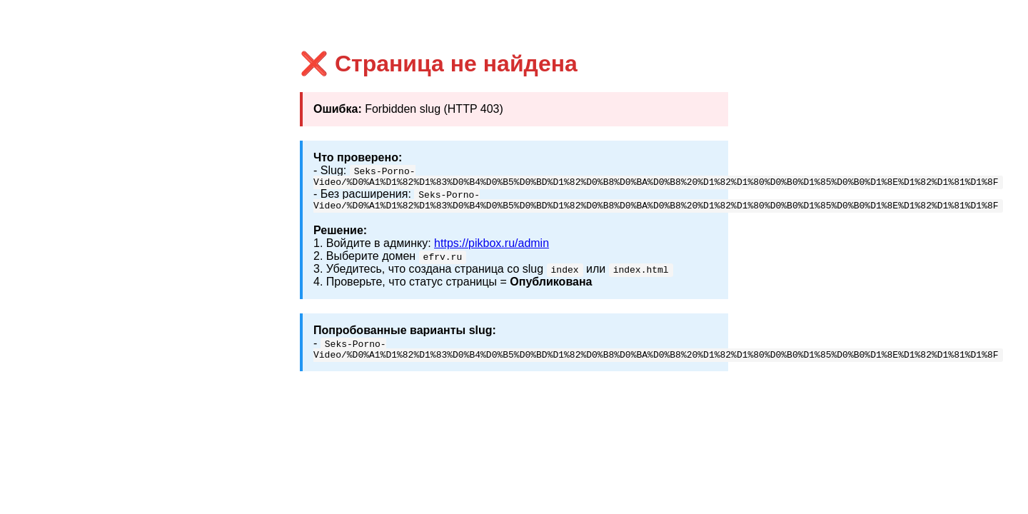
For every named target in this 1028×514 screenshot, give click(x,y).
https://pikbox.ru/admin (491, 247)
